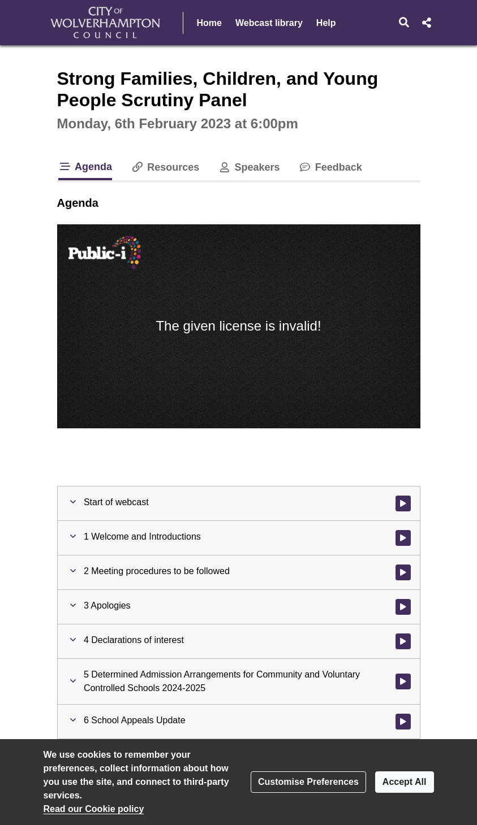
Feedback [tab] (330, 167)
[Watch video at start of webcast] (403, 503)
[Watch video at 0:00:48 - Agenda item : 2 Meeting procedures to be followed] (403, 572)
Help (326, 23)
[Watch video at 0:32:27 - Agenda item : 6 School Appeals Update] (403, 722)
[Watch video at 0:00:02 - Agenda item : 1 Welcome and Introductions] (403, 538)
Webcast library (269, 23)
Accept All (405, 782)
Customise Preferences (308, 782)
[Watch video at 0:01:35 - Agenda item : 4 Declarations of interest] (403, 641)
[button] (404, 22)
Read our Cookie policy (94, 809)
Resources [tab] (164, 167)
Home (209, 23)
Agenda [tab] (85, 166)
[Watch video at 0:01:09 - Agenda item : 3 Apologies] (403, 607)
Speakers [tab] (248, 167)
